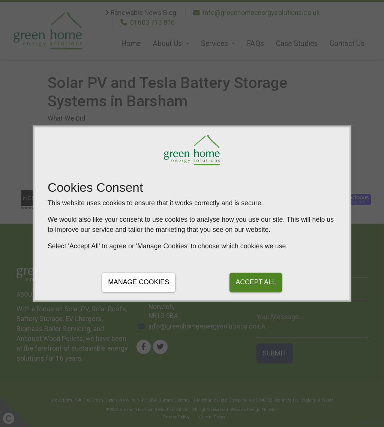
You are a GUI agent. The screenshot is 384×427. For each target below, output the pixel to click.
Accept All (256, 282)
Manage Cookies (138, 282)
